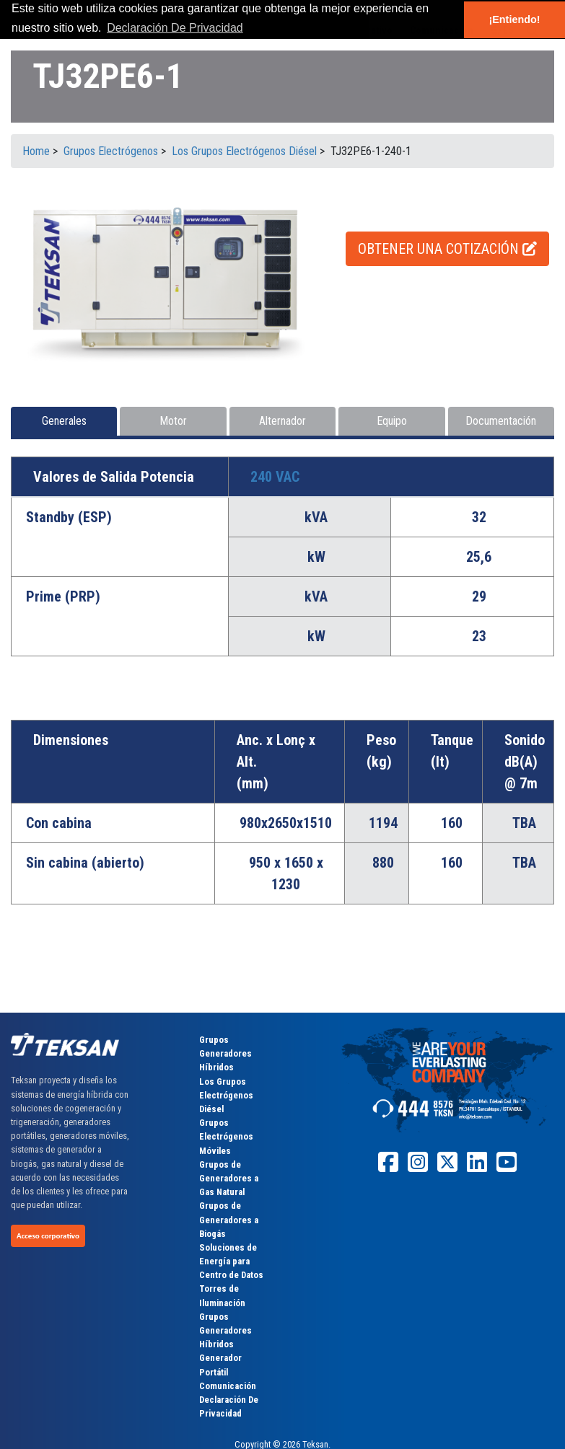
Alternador (282, 421)
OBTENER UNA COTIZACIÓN (447, 248)
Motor (173, 421)
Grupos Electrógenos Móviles (226, 1136)
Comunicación (227, 1385)
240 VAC (274, 476)
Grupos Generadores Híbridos (225, 1053)
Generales (64, 421)
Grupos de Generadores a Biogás (228, 1219)
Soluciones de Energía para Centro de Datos (231, 1261)
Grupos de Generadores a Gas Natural (228, 1178)
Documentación (500, 421)
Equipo (392, 421)
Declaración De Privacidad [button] (175, 28)
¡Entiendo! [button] (514, 19)
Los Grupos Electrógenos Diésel (226, 1095)
